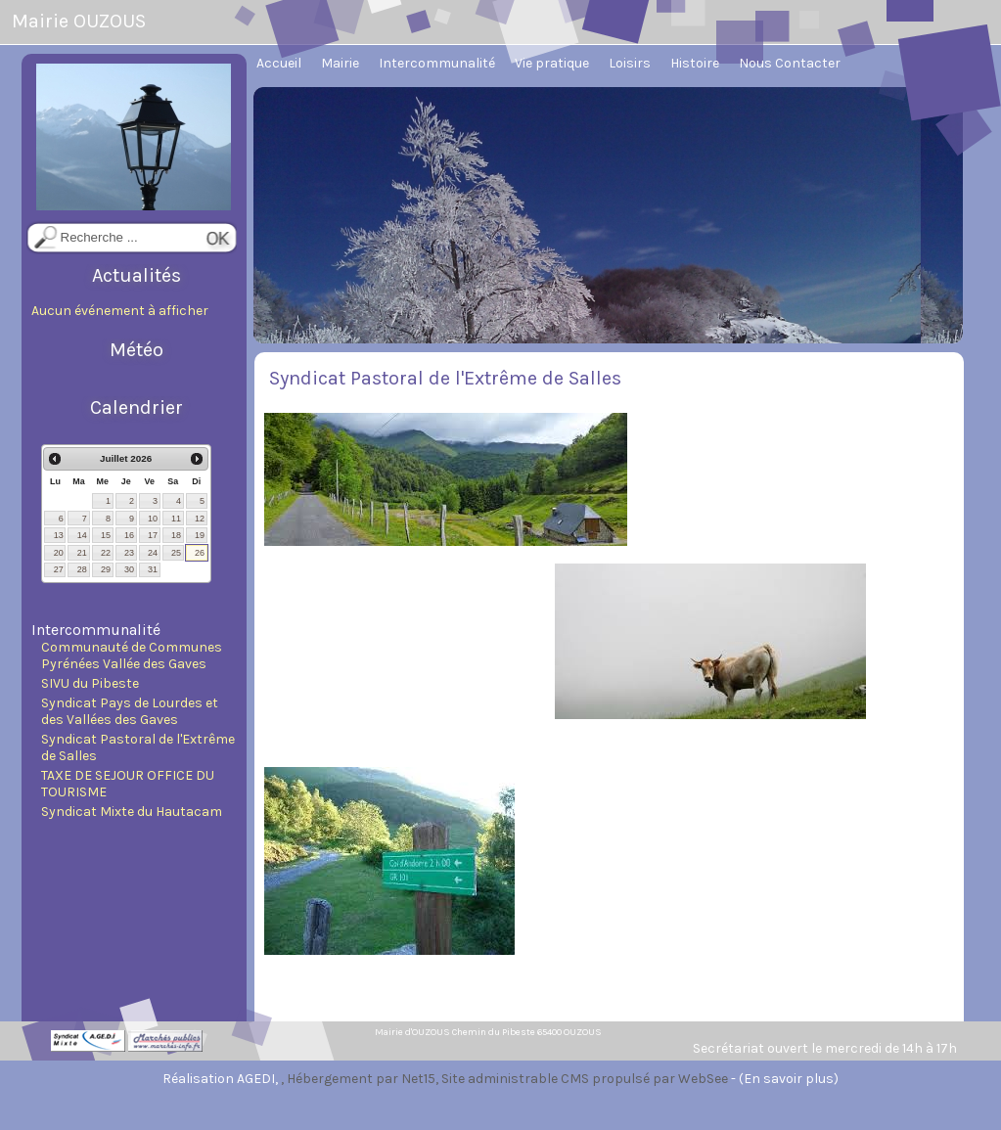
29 (106, 569)
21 (82, 553)
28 (82, 569)
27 (59, 569)
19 (200, 535)
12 (200, 518)
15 (106, 535)
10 (153, 518)
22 (106, 553)
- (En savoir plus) (785, 1078)
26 (200, 553)
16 (129, 535)
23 (129, 553)
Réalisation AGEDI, (221, 1078)
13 (59, 535)
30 (129, 569)
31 (153, 569)
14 (82, 535)
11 (176, 518)
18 (176, 535)
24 (153, 553)
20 (59, 553)
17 (153, 535)
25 (176, 553)
